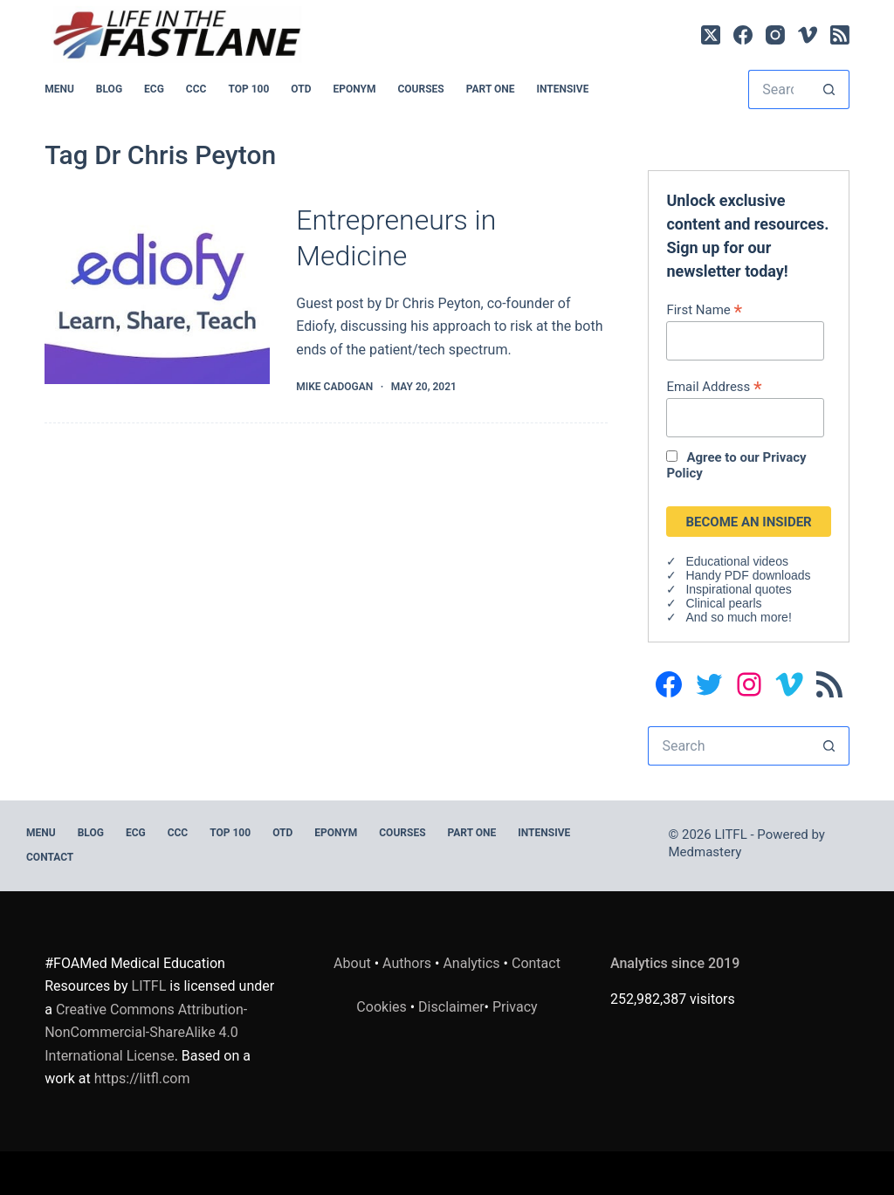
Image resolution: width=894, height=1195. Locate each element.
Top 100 (248, 89)
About (352, 963)
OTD (301, 89)
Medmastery (705, 852)
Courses (420, 89)
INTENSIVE (562, 89)
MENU (59, 89)
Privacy (515, 1007)
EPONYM (354, 89)
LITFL (149, 986)
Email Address (713, 386)
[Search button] (829, 89)
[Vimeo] (807, 35)
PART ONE (490, 89)
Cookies (382, 1007)
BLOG (109, 89)
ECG (154, 89)
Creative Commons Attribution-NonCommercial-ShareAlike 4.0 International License (146, 1032)
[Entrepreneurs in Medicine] (157, 299)
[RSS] (839, 35)
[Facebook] (743, 35)
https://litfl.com (142, 1078)
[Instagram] (775, 35)
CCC (196, 89)
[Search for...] (779, 89)
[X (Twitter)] (710, 35)
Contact (49, 857)
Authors (406, 963)
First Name (704, 309)
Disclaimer (451, 1007)
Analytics (471, 963)
